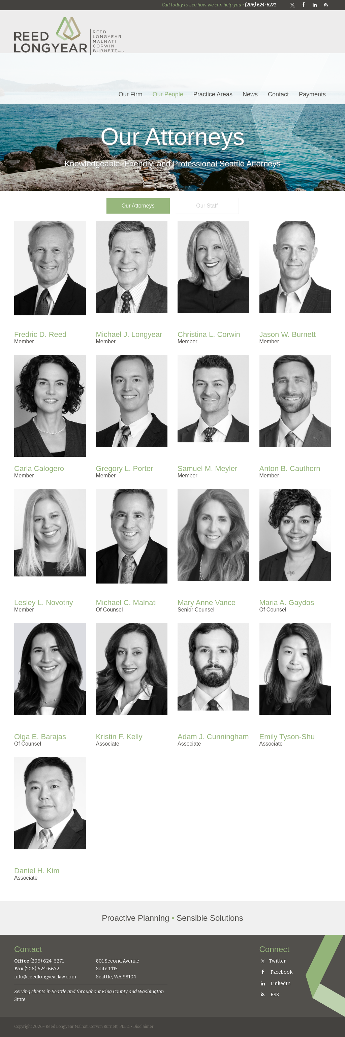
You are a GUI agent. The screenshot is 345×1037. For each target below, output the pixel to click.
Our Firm (131, 94)
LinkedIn (274, 983)
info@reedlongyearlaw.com (45, 977)
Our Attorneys (138, 206)
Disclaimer (143, 1026)
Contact (278, 94)
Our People (168, 94)
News (250, 94)
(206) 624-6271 (260, 5)
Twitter (273, 961)
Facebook (275, 972)
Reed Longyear (69, 35)
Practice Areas (212, 94)
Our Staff (207, 206)
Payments (312, 94)
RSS (269, 995)
